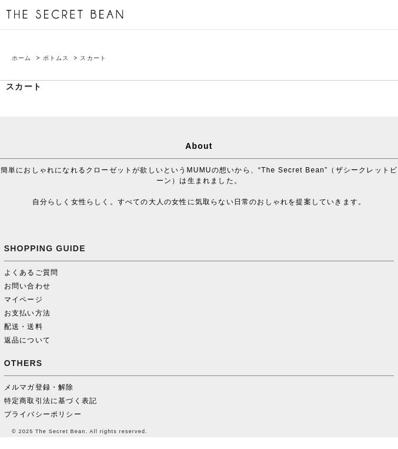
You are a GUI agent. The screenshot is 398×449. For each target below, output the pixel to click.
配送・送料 (23, 326)
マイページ (23, 299)
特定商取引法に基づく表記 (50, 401)
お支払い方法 (27, 313)
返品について (27, 340)
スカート (93, 58)
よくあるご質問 (31, 272)
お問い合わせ (27, 286)
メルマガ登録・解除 (39, 387)
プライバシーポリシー (43, 414)
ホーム (22, 58)
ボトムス (56, 58)
